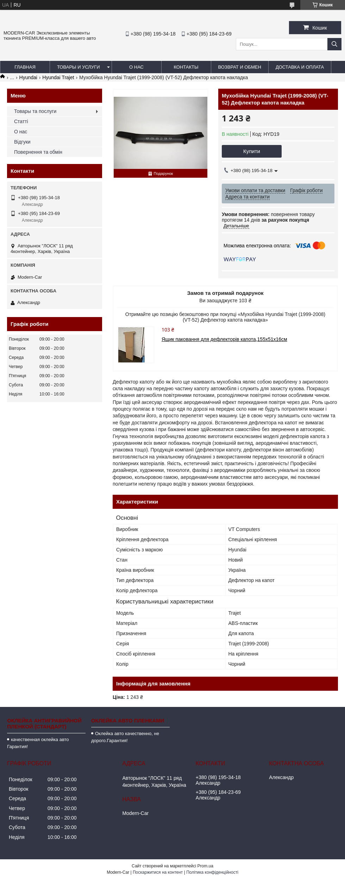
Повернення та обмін (38, 152)
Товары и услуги (78, 67)
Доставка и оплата (300, 67)
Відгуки (22, 142)
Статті (21, 121)
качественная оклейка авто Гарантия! (38, 743)
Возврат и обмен (239, 67)
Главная (25, 67)
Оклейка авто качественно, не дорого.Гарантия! (125, 737)
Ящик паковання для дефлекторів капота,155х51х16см (224, 339)
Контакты (186, 67)
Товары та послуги (35, 111)
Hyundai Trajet (58, 77)
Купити (251, 151)
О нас (136, 67)
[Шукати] (334, 44)
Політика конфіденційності (212, 872)
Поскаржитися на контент (158, 872)
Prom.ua (205, 866)
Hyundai (28, 77)
